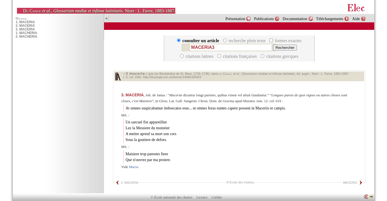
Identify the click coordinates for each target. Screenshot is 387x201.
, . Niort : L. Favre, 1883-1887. (99, 10)
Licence (202, 197)
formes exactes (285, 40)
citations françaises (237, 56)
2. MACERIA (129, 182)
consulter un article (198, 40)
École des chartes (242, 182)
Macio (133, 167)
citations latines (197, 56)
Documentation (295, 18)
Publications (264, 18)
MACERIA (132, 95)
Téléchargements (329, 18)
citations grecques (279, 56)
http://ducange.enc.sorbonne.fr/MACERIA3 (172, 77)
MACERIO (350, 182)
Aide (356, 18)
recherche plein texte (245, 40)
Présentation (235, 18)
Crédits (217, 197)
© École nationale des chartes (171, 197)
